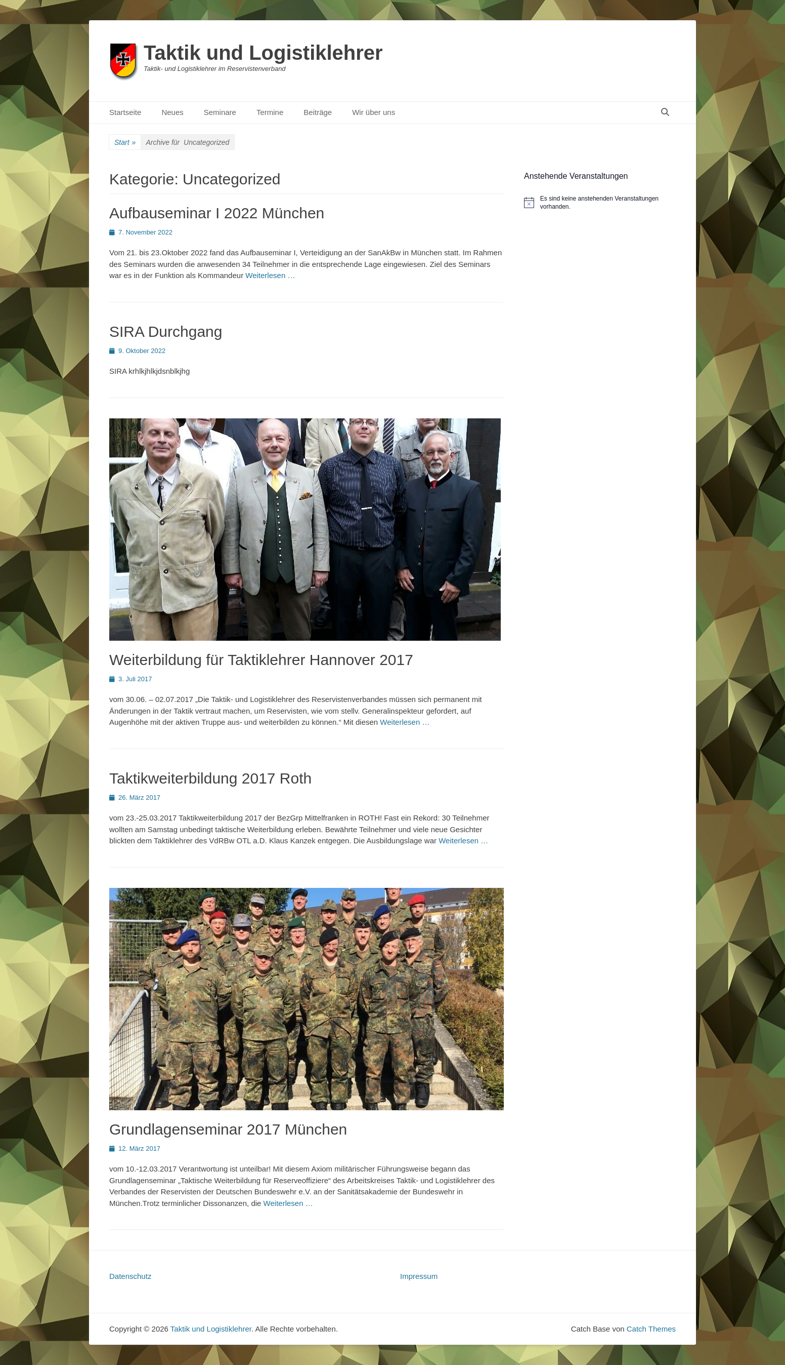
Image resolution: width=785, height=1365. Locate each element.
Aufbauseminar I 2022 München (216, 213)
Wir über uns (373, 112)
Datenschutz (130, 1276)
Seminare (220, 112)
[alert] (600, 202)
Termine (269, 112)
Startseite (125, 112)
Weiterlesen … (270, 275)
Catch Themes (651, 1328)
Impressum (419, 1276)
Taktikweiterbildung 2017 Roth (210, 778)
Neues (172, 112)
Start (125, 142)
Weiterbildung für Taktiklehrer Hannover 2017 (261, 659)
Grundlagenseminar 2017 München (228, 1129)
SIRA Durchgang (165, 331)
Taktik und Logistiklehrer (263, 53)
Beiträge (317, 112)
